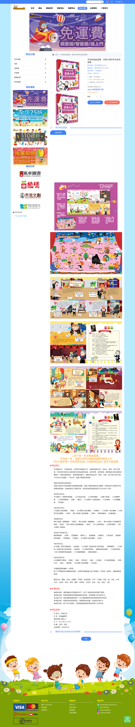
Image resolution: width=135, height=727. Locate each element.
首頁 (32, 8)
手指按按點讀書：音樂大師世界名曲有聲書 (73, 54)
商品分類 (82, 8)
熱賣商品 (71, 8)
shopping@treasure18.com (108, 704)
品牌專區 (93, 8)
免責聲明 (44, 710)
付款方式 (72, 704)
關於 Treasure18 (46, 704)
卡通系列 (104, 8)
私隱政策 (44, 707)
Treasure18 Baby (21, 216)
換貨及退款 (72, 707)
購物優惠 (72, 710)
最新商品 (60, 8)
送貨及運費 (72, 712)
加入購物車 (95, 102)
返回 (86, 638)
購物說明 (49, 8)
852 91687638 (104, 707)
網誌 (40, 8)
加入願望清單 (112, 102)
